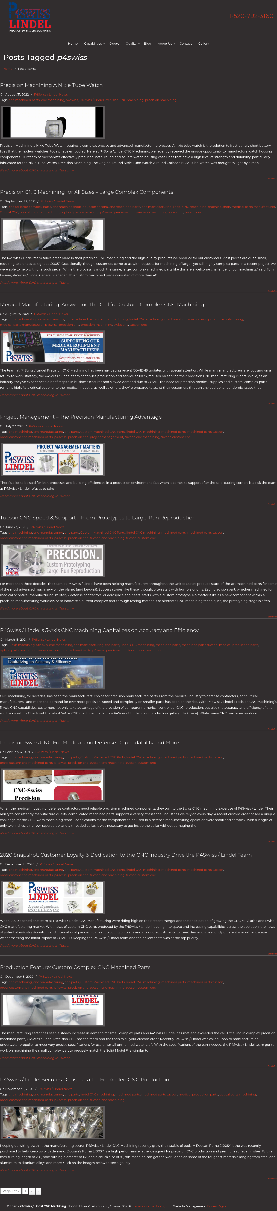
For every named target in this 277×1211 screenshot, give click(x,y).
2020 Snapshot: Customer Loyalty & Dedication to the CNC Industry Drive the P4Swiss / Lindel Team (126, 855)
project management (106, 437)
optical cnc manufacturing (40, 212)
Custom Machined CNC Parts (102, 431)
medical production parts (238, 645)
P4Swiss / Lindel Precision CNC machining (111, 100)
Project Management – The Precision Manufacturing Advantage (81, 417)
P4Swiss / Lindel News (51, 94)
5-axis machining (22, 645)
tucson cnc (193, 212)
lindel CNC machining (190, 207)
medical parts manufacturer (253, 207)
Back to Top (272, 179)
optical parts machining (80, 212)
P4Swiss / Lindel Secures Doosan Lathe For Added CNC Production (84, 1079)
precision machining (161, 100)
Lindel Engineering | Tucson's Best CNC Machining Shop (30, 17)
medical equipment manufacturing (215, 319)
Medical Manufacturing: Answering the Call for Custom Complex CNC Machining (102, 304)
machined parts (173, 431)
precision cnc (124, 212)
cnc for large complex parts (30, 207)
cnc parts (72, 431)
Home (8, 68)
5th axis (42, 645)
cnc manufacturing (157, 207)
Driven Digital (217, 1206)
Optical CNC (9, 212)
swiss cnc (176, 212)
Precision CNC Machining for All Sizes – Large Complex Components (86, 192)
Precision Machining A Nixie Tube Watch (51, 85)
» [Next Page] (38, 1191)
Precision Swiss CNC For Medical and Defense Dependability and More (89, 742)
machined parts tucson (205, 431)
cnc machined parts (24, 100)
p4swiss (72, 100)
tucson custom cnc (176, 437)
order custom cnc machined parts (26, 437)
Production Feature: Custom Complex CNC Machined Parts (75, 967)
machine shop (219, 207)
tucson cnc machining (142, 437)
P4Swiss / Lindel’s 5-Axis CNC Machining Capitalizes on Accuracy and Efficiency (99, 630)
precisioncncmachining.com (151, 1206)
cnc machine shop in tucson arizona (80, 207)
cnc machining (52, 100)
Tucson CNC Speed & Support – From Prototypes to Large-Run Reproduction (98, 517)
